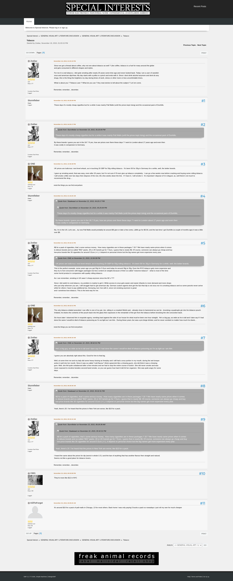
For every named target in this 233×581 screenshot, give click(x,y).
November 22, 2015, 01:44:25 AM (65, 196)
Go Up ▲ (206, 576)
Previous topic (189, 45)
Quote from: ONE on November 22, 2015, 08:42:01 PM (79, 343)
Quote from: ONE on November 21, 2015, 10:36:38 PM (79, 258)
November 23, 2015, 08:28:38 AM (65, 385)
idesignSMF (52, 576)
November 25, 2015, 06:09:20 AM (65, 503)
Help (188, 576)
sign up (64, 28)
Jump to (170, 545)
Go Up (29, 533)
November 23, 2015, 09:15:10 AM (65, 419)
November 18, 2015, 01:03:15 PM (65, 61)
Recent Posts (200, 6)
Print (203, 53)
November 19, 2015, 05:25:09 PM (65, 100)
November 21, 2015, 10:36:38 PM (65, 164)
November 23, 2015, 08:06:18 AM (65, 337)
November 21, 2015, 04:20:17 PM (65, 124)
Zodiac (33, 61)
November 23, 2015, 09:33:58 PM (65, 473)
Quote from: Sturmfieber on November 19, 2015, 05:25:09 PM (81, 130)
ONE (32, 164)
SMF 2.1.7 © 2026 (29, 576)
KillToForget (36, 503)
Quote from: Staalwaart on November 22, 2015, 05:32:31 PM (81, 391)
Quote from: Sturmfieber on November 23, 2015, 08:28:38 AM (81, 424)
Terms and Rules (197, 576)
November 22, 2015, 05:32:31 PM (65, 243)
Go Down (30, 53)
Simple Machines (41, 576)
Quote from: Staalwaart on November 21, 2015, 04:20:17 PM (81, 201)
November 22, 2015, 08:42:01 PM (65, 305)
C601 (33, 473)
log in (57, 28)
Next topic (201, 45)
